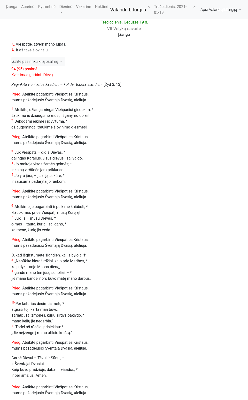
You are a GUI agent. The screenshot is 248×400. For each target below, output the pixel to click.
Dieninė (65, 6)
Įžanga (11, 6)
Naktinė (101, 6)
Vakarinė (83, 6)
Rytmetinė (47, 6)
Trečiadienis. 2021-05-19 (170, 9)
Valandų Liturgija (128, 10)
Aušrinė (27, 6)
